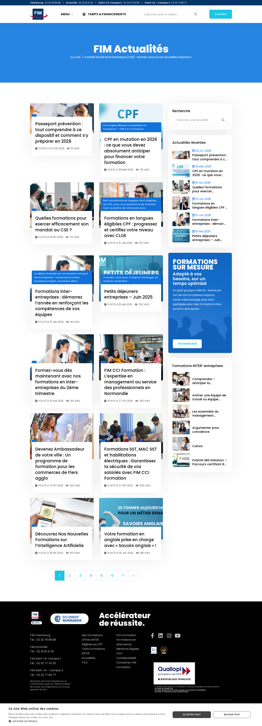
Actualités (88, 658)
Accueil (75, 57)
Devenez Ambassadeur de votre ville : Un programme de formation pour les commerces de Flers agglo (59, 463)
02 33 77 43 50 (46, 663)
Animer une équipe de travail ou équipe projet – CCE (209, 399)
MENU (67, 14)
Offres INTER (90, 640)
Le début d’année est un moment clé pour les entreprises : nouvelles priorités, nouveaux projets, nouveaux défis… (61, 277)
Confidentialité (126, 658)
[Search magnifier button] (195, 14)
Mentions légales (127, 649)
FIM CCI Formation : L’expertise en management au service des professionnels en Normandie (130, 381)
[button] (88, 721)
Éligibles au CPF (92, 644)
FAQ (85, 662)
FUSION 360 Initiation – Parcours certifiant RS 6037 (209, 464)
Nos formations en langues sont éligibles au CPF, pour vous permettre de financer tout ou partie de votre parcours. (130, 204)
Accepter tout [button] (192, 714)
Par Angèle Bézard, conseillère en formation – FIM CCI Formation (124, 127)
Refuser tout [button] (232, 714)
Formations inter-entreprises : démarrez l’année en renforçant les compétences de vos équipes (61, 303)
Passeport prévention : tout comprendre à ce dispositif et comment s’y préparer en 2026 (61, 132)
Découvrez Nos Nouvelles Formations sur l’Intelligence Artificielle (61, 539)
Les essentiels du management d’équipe (205, 415)
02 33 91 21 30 (45, 651)
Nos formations (92, 635)
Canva (197, 446)
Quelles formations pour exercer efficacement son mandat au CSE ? (62, 224)
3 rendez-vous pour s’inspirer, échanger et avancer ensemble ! (130, 279)
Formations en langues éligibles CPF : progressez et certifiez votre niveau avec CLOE (130, 226)
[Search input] (168, 14)
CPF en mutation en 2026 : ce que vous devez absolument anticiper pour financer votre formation (130, 150)
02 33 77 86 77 (46, 675)
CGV (119, 653)
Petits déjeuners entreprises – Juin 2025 (128, 294)
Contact (221, 14)
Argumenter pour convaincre (205, 430)
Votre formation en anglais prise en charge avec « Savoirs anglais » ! (130, 539)
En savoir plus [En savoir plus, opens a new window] (46, 717)
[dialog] (131, 714)
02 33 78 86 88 (46, 640)
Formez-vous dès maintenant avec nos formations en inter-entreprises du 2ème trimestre (58, 381)
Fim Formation (126, 635)
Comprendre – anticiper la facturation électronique (203, 385)
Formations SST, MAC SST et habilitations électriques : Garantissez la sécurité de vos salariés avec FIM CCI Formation (130, 463)
